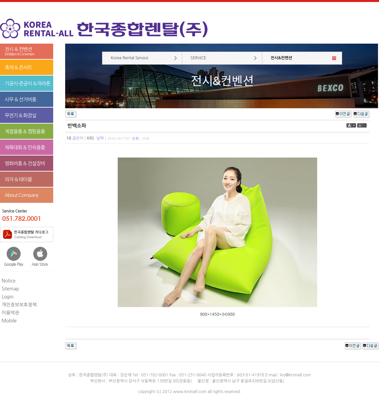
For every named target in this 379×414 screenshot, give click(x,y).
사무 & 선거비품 (20, 99)
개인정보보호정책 (19, 304)
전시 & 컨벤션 (26, 51)
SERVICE (198, 58)
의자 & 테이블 (18, 179)
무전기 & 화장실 (20, 115)
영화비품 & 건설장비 (25, 163)
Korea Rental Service (129, 58)
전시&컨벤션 (281, 58)
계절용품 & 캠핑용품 (25, 131)
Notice (9, 280)
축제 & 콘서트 (18, 67)
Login (8, 296)
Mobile (9, 320)
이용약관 (10, 312)
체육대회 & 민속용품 (25, 147)
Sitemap (10, 288)
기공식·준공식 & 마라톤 (28, 83)
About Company (21, 195)
